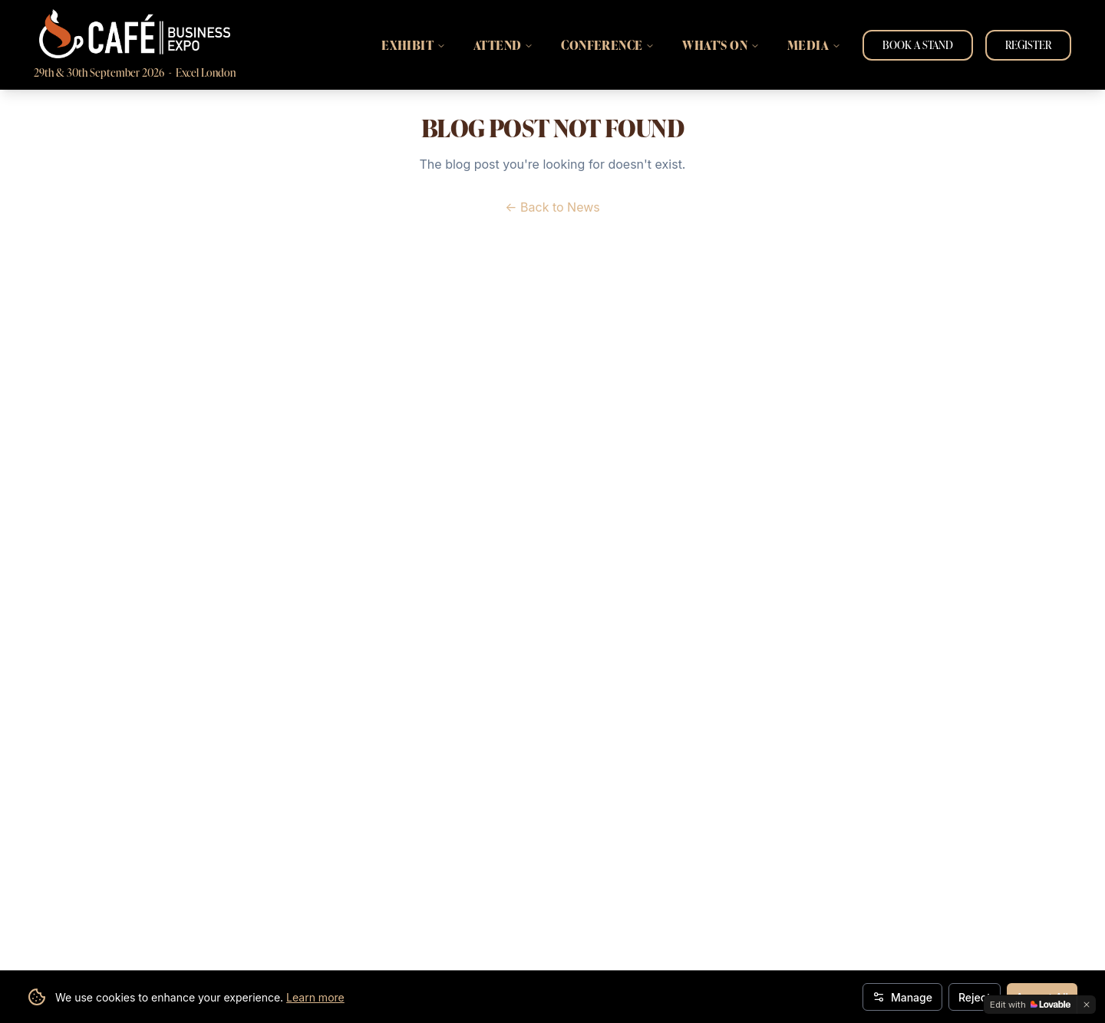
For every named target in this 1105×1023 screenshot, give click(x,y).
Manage (902, 997)
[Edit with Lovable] (1030, 1004)
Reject (974, 997)
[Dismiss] (1086, 1004)
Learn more (315, 997)
